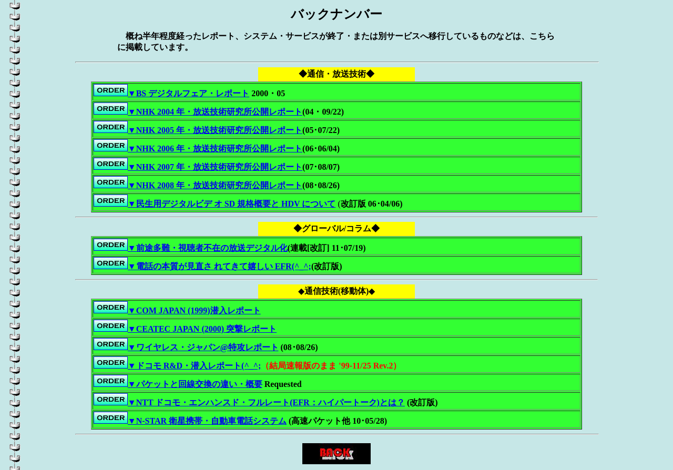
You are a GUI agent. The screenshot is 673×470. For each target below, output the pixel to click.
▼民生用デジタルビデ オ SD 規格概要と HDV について (232, 203)
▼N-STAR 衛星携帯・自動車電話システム (207, 420)
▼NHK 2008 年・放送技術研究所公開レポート (215, 185)
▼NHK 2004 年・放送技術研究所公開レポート (215, 111)
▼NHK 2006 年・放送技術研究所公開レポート (198, 148)
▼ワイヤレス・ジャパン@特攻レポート (203, 347)
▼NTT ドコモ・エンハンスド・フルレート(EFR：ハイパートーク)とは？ (266, 402)
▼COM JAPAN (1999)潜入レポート (194, 310)
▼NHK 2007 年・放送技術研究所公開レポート (215, 166)
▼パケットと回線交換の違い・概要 (195, 384)
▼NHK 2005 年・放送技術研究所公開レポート (198, 130)
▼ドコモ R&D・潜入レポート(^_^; (194, 365)
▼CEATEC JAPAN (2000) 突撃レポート (202, 328)
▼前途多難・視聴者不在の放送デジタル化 (208, 247)
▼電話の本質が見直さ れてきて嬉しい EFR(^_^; (219, 266)
